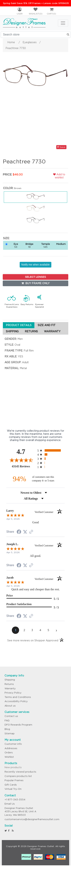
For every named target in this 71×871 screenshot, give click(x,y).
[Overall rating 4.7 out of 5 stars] (21, 460)
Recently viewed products (20, 771)
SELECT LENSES (35, 276)
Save (61, 147)
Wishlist (9, 757)
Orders (9, 752)
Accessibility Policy (16, 701)
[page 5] (48, 630)
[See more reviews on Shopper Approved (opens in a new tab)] (31, 532)
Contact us (11, 716)
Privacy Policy (13, 692)
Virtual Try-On (13, 789)
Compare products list (18, 776)
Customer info (13, 744)
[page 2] (24, 630)
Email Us (10, 803)
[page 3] (32, 630)
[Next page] (56, 630)
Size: (6, 238)
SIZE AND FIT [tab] (47, 325)
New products (13, 767)
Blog (7, 729)
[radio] (51, 450)
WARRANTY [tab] (52, 331)
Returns (9, 684)
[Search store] (35, 34)
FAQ (7, 720)
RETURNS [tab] (31, 331)
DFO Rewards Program (18, 724)
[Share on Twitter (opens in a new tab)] (25, 531)
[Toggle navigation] (63, 23)
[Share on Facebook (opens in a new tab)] (19, 532)
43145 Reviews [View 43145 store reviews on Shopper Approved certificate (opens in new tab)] (24, 466)
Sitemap (10, 733)
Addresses (11, 748)
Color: (8, 188)
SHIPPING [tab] (12, 331)
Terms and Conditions (18, 697)
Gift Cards (11, 784)
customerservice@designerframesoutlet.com (32, 819)
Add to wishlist (59, 176)
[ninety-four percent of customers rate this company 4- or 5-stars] (35, 478)
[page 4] (40, 630)
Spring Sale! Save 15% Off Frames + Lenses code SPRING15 (36, 3)
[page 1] (15, 630)
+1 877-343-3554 (15, 799)
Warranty (10, 688)
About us (10, 705)
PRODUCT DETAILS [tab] (18, 325)
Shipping (10, 679)
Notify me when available (35, 264)
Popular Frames (14, 780)
